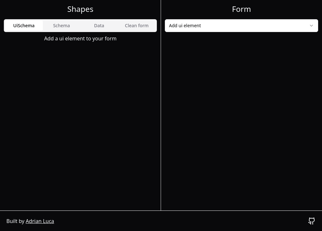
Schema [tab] (61, 25)
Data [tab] (99, 25)
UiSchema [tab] (24, 25)
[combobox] (241, 25)
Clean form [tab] (137, 25)
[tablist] (80, 25)
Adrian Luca (40, 221)
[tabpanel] (80, 38)
